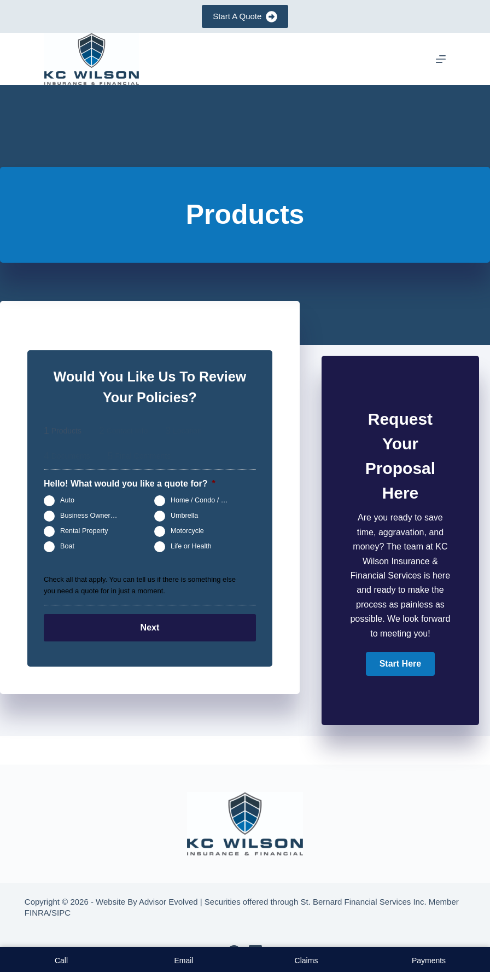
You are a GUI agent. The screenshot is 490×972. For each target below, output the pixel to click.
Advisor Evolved (168, 901)
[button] (400, 664)
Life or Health (191, 546)
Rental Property (84, 531)
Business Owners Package (93, 515)
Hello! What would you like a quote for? (129, 483)
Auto (67, 500)
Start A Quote (245, 16)
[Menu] (441, 59)
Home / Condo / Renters (204, 500)
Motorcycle (187, 531)
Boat (67, 546)
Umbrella (184, 515)
